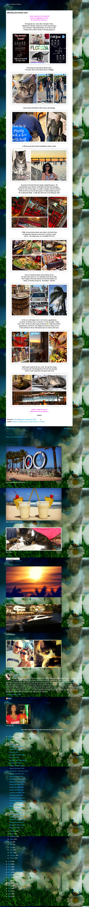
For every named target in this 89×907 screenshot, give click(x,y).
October (12, 833)
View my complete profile (13, 694)
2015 (9, 883)
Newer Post (11, 428)
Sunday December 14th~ (16, 790)
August (12, 839)
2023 (9, 861)
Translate (17, 561)
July (11, 842)
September (13, 836)
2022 (9, 864)
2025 (9, 739)
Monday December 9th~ (16, 806)
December (13, 744)
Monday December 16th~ (16, 787)
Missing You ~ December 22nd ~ (18, 771)
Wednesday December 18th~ (17, 782)
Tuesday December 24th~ (16, 765)
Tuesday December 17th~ (16, 784)
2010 (9, 896)
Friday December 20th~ (16, 776)
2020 (9, 869)
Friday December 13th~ (16, 795)
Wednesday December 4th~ (17, 819)
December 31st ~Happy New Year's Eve (21, 747)
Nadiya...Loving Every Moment (13, 4)
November (13, 831)
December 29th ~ (14, 752)
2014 (9, 885)
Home (39, 428)
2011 (9, 893)
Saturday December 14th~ (17, 792)
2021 (9, 867)
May (11, 847)
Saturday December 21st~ (17, 773)
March (12, 852)
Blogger (65, 729)
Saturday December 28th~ (17, 755)
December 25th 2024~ (15, 763)
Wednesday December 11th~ (17, 800)
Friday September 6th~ (16, 814)
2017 (9, 877)
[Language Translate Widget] (13, 559)
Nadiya (15, 675)
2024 (9, 742)
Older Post (67, 428)
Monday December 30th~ (16, 749)
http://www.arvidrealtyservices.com (16, 437)
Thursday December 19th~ (17, 779)
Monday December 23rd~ (17, 768)
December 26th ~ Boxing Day (18, 760)
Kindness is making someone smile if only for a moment (28, 421)
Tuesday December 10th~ (16, 803)
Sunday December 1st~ (16, 827)
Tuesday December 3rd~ (16, 822)
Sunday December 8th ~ (16, 809)
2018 (9, 875)
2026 (9, 736)
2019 (9, 872)
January (12, 858)
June (11, 844)
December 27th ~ (14, 757)
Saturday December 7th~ (16, 811)
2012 (9, 891)
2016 (9, 880)
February (13, 855)
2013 (9, 888)
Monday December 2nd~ (16, 825)
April (11, 850)
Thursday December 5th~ (17, 817)
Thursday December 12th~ (17, 798)
